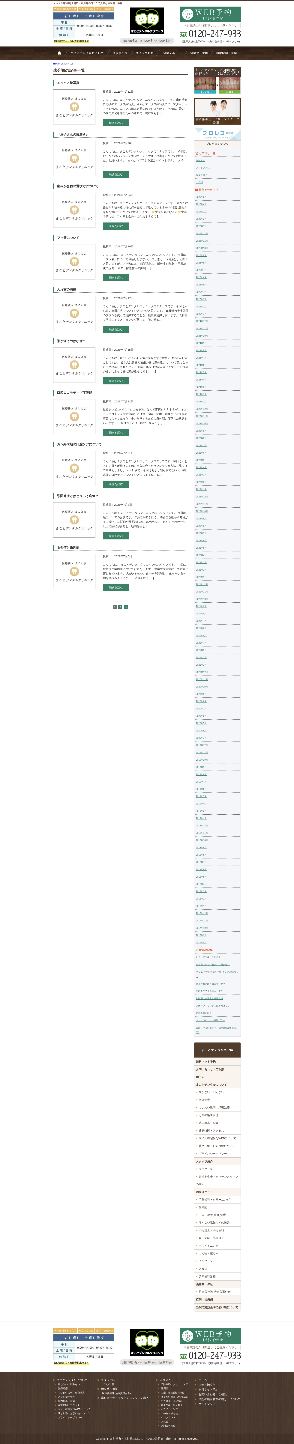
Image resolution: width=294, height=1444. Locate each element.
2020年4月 (201, 730)
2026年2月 (201, 219)
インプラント (207, 1261)
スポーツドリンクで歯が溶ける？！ (214, 1005)
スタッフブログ (204, 167)
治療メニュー (173, 55)
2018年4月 (201, 884)
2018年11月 (202, 833)
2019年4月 (201, 803)
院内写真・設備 (208, 1122)
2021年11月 (202, 591)
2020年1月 (201, 738)
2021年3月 (201, 650)
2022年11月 (202, 504)
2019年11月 (202, 752)
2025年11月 (202, 241)
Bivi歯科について (89, 55)
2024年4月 (201, 379)
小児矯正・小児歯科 (211, 1230)
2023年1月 (201, 489)
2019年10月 (202, 760)
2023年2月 (201, 482)
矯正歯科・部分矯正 (211, 1238)
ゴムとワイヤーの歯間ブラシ (210, 1020)
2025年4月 (201, 292)
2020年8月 (201, 701)
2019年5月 (201, 796)
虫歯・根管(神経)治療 (212, 1214)
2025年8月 (201, 262)
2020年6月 (201, 716)
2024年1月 (201, 401)
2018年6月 (201, 869)
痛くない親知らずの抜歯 (214, 1222)
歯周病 (203, 1207)
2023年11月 (202, 416)
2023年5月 (201, 460)
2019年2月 (201, 811)
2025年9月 (201, 255)
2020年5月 (201, 723)
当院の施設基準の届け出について (217, 1307)
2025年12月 (202, 233)
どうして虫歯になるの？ (208, 957)
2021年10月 (202, 599)
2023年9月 (201, 431)
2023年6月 (201, 453)
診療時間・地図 (226, 55)
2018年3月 (201, 891)
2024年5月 (201, 372)
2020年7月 (201, 708)
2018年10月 (202, 840)
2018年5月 (201, 877)
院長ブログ (201, 175)
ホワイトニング (208, 1245)
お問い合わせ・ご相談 (210, 1069)
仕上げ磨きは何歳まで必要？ (210, 984)
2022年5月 (201, 548)
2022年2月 (201, 569)
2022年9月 (201, 518)
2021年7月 (201, 621)
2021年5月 (201, 635)
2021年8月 (201, 613)
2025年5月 (201, 284)
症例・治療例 (204, 1299)
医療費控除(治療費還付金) (215, 1291)
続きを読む (116, 122)
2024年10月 (202, 336)
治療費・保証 (199, 55)
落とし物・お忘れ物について (217, 1145)
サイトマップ (207, 1403)
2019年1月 (201, 818)
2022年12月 (202, 496)
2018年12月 (202, 825)
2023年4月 (201, 467)
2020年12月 (202, 672)
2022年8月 (201, 526)
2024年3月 (201, 387)
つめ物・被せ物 (208, 1253)
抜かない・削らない (120, 55)
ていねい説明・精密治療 (214, 1107)
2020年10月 (202, 686)
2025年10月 (202, 248)
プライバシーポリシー (213, 1153)
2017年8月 (201, 942)
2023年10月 (202, 423)
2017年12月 (202, 913)
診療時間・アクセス (211, 1130)
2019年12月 (202, 745)
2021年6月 (201, 628)
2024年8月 (201, 350)
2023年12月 (202, 409)
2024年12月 (202, 321)
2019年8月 (201, 774)
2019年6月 (201, 789)
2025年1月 (201, 314)
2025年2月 (201, 306)
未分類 (199, 182)
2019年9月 (201, 767)
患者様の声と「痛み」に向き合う (213, 964)
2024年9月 (201, 343)
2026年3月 (201, 211)
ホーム (61, 55)
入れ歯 (203, 1268)
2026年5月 (201, 197)
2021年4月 (201, 643)
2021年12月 (202, 584)
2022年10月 (202, 511)
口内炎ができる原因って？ (209, 991)
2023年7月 (201, 445)
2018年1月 (201, 906)
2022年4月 (201, 555)
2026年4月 (201, 204)
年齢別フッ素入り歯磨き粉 (209, 998)
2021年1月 (201, 665)
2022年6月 (201, 540)
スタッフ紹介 (146, 55)
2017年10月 (202, 928)
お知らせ (200, 160)
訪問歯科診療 (207, 1276)
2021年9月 (201, 606)
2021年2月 (201, 657)
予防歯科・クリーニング (214, 1199)
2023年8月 (201, 438)
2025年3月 (201, 299)
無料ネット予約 (206, 1061)
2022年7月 (201, 533)
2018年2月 (201, 898)
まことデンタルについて (211, 1084)
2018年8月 (201, 855)
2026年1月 (201, 226)
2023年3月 (201, 474)
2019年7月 (201, 781)
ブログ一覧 (206, 1169)
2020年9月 (201, 694)
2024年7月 (201, 358)
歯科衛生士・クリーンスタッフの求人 (217, 1180)
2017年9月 (201, 935)
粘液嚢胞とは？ (204, 1013)
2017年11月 (202, 920)
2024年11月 (202, 328)
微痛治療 (204, 1099)
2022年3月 (201, 562)
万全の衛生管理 (208, 1115)
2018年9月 (201, 847)
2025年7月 (201, 270)
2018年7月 (201, 862)
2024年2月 (201, 394)
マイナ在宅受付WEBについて (217, 1138)
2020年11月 (202, 679)
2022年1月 (201, 577)
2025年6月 (201, 277)
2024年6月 (201, 365)
